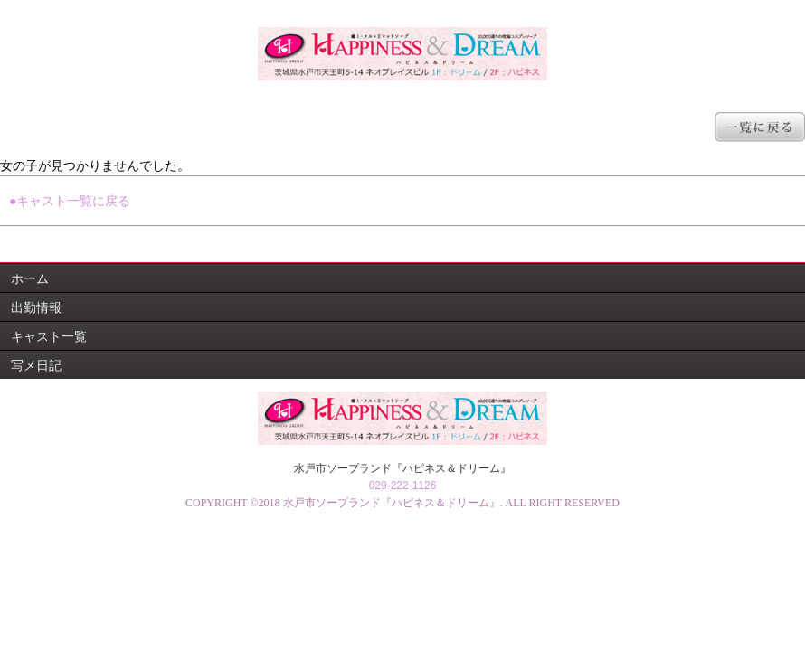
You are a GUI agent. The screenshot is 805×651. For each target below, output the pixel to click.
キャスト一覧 (49, 336)
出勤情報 (36, 307)
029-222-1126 (403, 485)
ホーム (30, 278)
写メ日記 (36, 365)
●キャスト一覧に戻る (69, 200)
